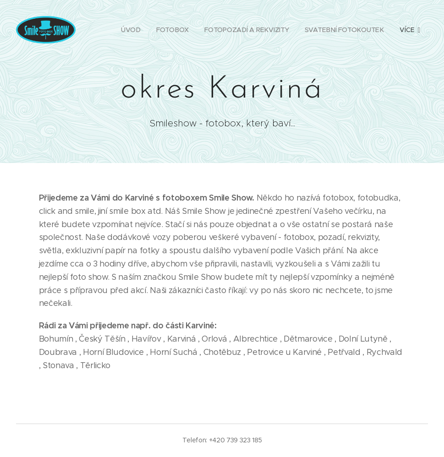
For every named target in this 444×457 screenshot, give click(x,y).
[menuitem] (130, 29)
